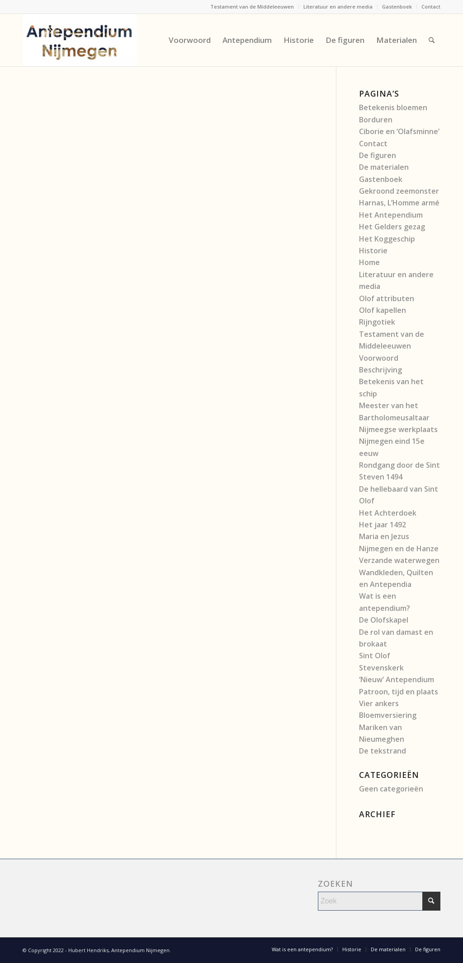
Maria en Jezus (384, 536)
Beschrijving (380, 370)
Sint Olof (374, 656)
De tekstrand (382, 751)
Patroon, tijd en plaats (398, 692)
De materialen (384, 167)
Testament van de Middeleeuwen (252, 6)
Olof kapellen (382, 310)
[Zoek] (431, 40)
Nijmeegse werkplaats (398, 429)
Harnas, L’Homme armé (399, 203)
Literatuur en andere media (338, 6)
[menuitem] (252, 7)
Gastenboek (397, 6)
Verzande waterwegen (399, 560)
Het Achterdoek (387, 513)
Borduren (375, 120)
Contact (430, 6)
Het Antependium (391, 215)
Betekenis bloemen (393, 107)
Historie (373, 251)
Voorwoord (378, 358)
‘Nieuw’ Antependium (396, 679)
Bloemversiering (387, 715)
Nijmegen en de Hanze (399, 549)
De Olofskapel (383, 620)
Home (369, 262)
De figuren (377, 155)
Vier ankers (379, 703)
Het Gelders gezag (392, 227)
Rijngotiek (377, 322)
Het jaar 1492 (382, 525)
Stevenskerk (381, 668)
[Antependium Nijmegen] (80, 40)
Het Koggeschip (387, 239)
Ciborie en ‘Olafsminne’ (399, 131)
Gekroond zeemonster (399, 191)
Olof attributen (386, 298)
